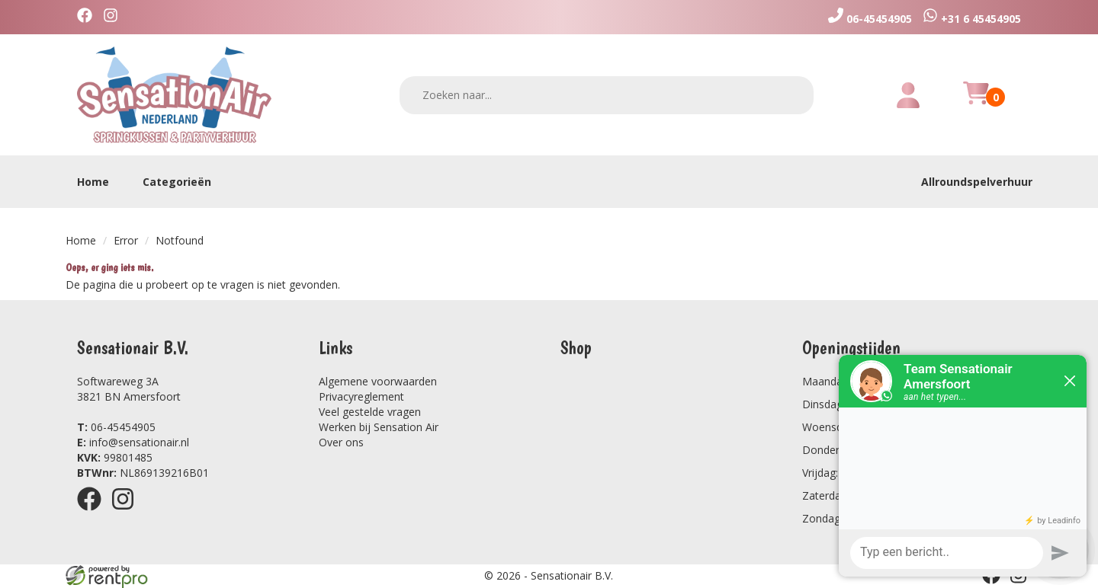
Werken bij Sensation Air (378, 427)
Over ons (341, 442)
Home (93, 181)
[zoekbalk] (607, 95)
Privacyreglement (361, 396)
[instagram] (114, 17)
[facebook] (88, 17)
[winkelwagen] (976, 101)
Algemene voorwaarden (378, 381)
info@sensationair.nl (133, 442)
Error (126, 240)
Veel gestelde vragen (370, 411)
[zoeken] (792, 95)
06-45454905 (116, 427)
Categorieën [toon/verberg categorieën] (184, 181)
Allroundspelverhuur (976, 181)
